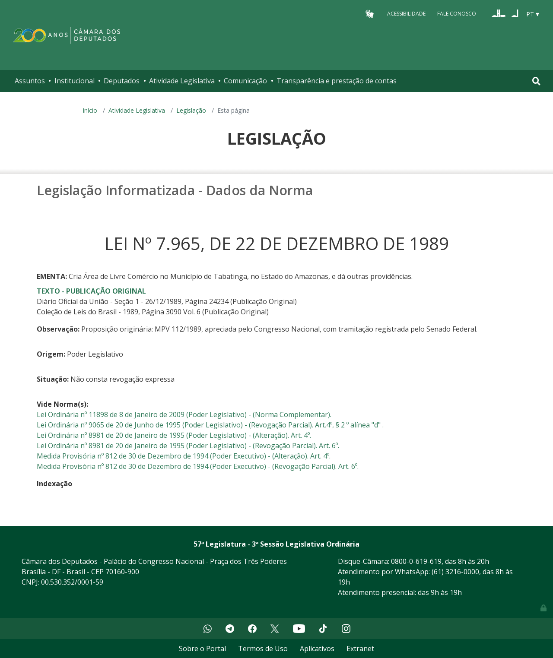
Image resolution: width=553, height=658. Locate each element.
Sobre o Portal (202, 648)
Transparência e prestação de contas (336, 80)
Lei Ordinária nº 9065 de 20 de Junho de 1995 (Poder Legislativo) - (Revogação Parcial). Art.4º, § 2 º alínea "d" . (210, 425)
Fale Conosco (456, 13)
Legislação (191, 110)
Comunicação (245, 80)
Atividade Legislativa (182, 80)
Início (90, 110)
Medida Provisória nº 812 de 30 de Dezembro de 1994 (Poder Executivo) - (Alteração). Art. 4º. (184, 456)
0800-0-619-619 (416, 561)
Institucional (74, 80)
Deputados (122, 80)
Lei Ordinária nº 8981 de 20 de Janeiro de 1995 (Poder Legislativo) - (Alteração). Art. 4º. (174, 435)
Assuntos (30, 80)
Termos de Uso (263, 648)
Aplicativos (317, 648)
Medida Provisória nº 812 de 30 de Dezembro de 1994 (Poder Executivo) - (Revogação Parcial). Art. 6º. (198, 466)
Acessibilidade (406, 13)
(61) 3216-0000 (455, 571)
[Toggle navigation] (536, 81)
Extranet (360, 648)
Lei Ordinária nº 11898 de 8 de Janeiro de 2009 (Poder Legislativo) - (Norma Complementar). (184, 414)
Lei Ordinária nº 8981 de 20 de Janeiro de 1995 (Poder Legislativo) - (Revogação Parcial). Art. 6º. (188, 445)
